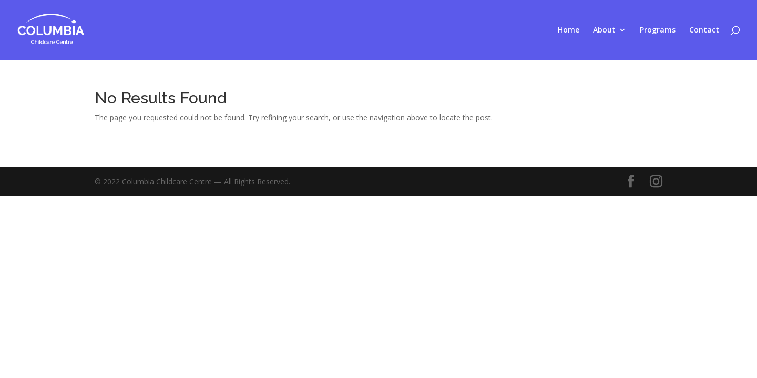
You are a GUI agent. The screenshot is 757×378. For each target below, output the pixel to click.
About (604, 30)
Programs (658, 30)
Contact (704, 30)
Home (568, 30)
